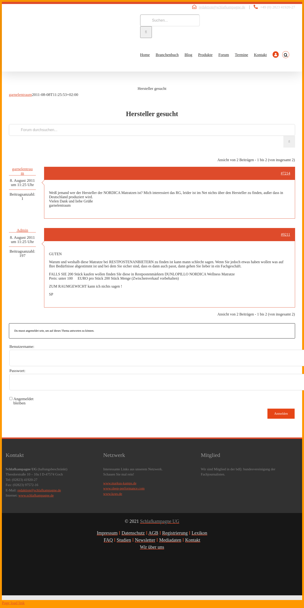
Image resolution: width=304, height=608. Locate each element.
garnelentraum (20, 94)
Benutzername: (21, 346)
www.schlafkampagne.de (36, 495)
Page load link (13, 603)
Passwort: (17, 371)
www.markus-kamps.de (119, 483)
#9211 (285, 234)
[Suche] (146, 32)
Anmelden (281, 413)
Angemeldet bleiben (23, 401)
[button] (285, 54)
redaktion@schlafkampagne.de (222, 7)
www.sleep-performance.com (123, 488)
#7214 (285, 173)
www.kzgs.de (112, 494)
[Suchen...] (170, 20)
